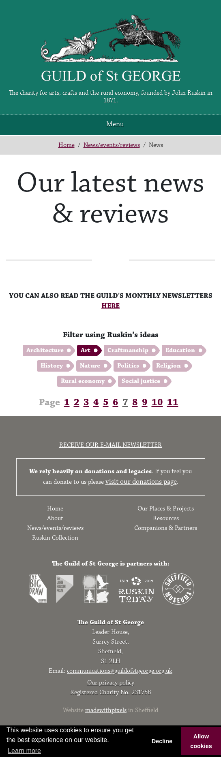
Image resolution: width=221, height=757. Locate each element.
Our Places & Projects (165, 508)
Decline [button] (162, 741)
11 (172, 402)
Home (66, 145)
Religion (168, 366)
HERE (110, 306)
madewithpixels (106, 710)
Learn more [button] (24, 750)
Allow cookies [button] (201, 741)
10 (157, 402)
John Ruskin (189, 93)
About (55, 518)
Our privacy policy (110, 683)
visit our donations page (141, 481)
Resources (166, 518)
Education (180, 350)
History (52, 366)
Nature (90, 366)
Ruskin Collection (55, 538)
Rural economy (83, 381)
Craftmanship (127, 350)
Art (85, 350)
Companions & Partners (165, 528)
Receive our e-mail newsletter (110, 445)
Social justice (141, 381)
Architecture (45, 350)
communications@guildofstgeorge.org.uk (119, 671)
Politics (128, 366)
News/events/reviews (112, 145)
